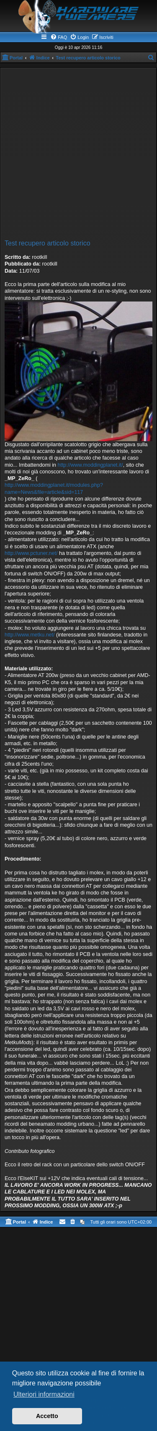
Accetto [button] (47, 1416)
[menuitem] (58, 37)
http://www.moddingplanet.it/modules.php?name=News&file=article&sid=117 (54, 488)
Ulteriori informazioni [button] (44, 1394)
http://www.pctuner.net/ (31, 553)
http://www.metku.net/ (30, 635)
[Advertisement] (78, 155)
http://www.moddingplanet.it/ (90, 465)
